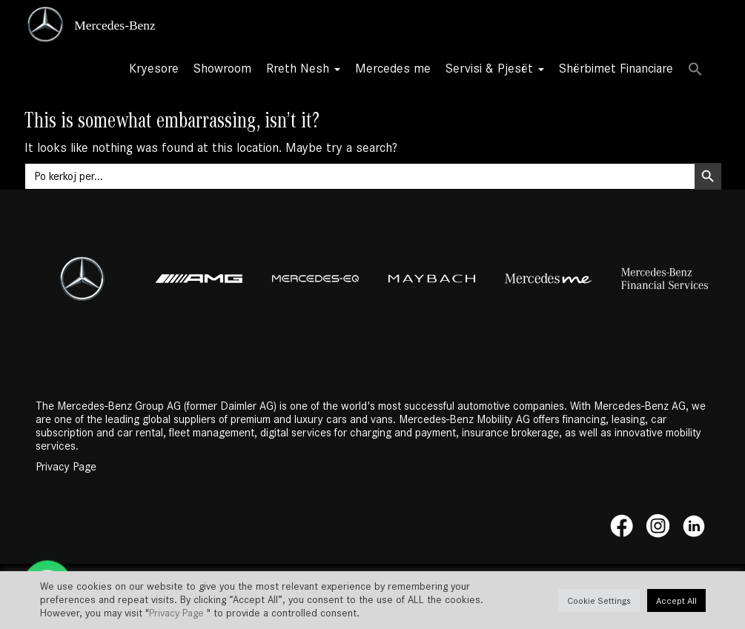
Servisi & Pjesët (495, 68)
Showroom (222, 68)
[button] (695, 70)
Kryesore (154, 68)
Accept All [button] (676, 600)
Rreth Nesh (303, 68)
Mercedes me (393, 68)
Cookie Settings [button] (599, 600)
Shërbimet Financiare (616, 68)
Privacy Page (66, 466)
